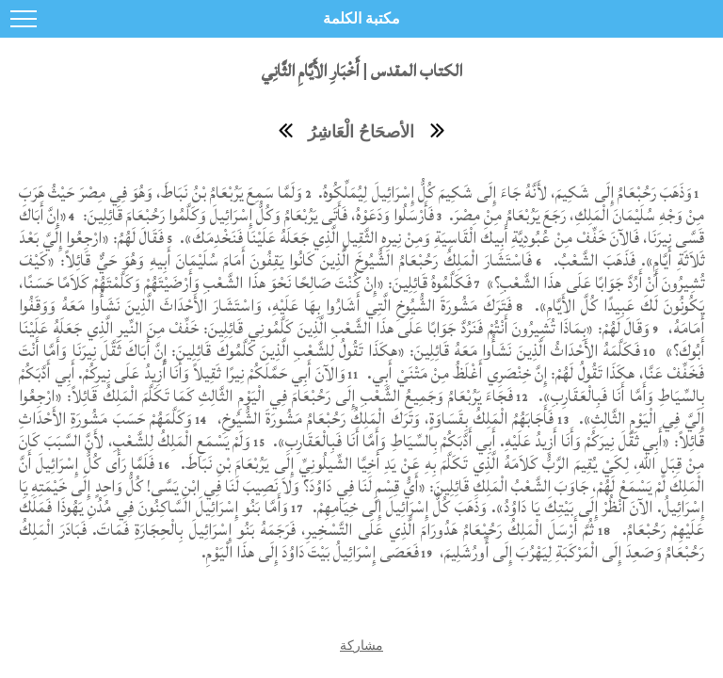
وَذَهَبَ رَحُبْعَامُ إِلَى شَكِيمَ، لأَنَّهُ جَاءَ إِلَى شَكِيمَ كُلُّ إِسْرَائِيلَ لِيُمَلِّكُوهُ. (503, 192)
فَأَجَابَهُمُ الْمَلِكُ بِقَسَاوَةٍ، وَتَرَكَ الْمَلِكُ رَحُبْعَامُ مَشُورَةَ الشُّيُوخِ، (383, 418)
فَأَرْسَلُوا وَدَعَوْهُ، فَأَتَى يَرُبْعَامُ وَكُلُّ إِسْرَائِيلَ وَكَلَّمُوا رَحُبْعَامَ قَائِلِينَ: (256, 215)
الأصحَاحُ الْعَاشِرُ (361, 131)
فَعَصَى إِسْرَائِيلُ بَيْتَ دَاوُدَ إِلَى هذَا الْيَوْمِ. (310, 552)
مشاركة (361, 645)
